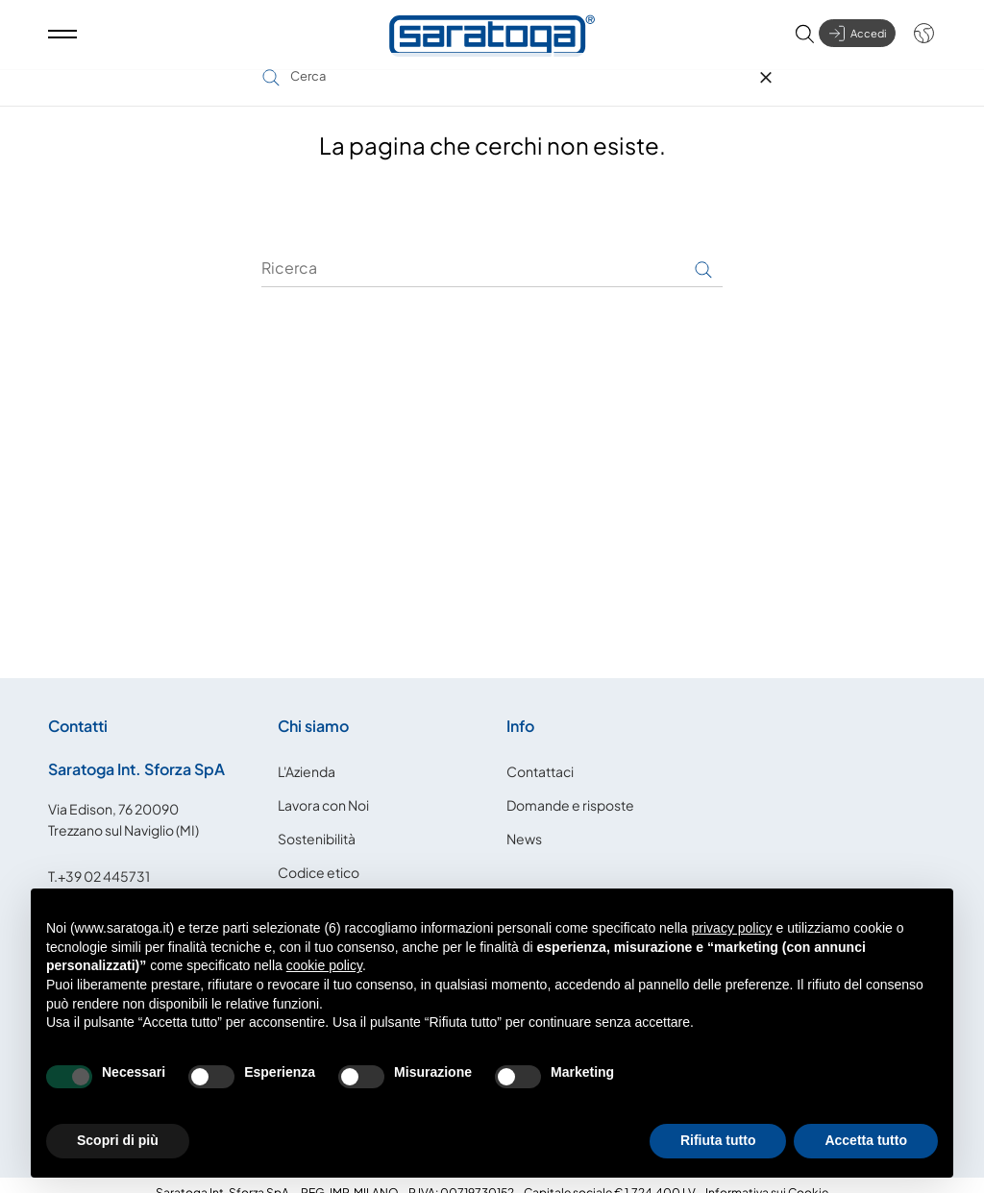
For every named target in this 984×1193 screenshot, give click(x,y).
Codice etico (318, 854)
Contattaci (540, 753)
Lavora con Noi (323, 786)
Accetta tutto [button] (865, 1140)
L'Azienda (306, 753)
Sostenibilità (317, 820)
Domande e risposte (570, 786)
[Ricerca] (492, 250)
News (524, 820)
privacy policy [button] (732, 928)
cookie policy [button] (324, 965)
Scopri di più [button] (118, 1140)
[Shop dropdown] (914, 40)
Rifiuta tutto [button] (718, 1140)
